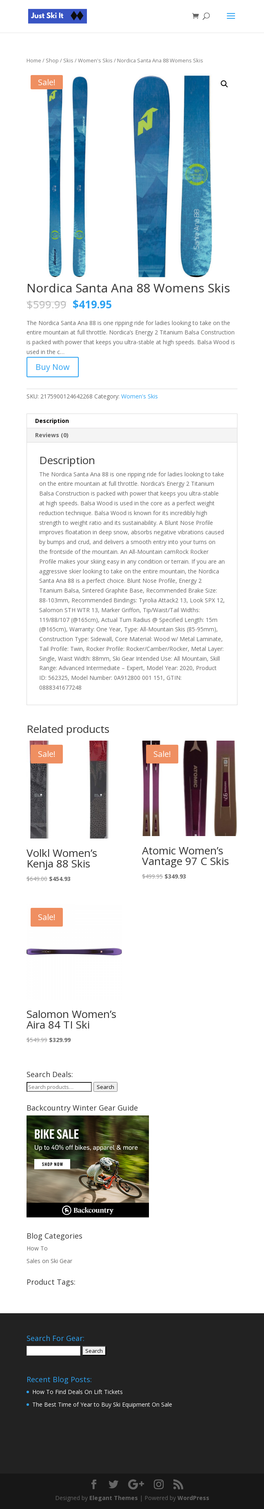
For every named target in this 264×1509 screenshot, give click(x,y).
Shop (52, 60)
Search (105, 1087)
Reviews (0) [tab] (52, 435)
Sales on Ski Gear (49, 1261)
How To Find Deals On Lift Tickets (77, 1392)
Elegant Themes (113, 1498)
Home (34, 60)
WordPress (193, 1498)
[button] (224, 84)
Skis (68, 60)
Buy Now (52, 366)
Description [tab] (52, 421)
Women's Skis (95, 60)
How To (37, 1248)
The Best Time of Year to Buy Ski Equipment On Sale (102, 1404)
